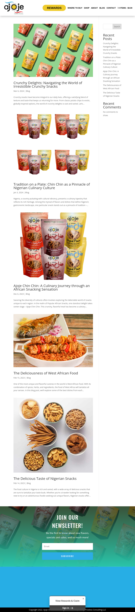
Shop (86, 8)
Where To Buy (75, 8)
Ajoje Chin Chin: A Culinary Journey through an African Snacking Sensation (51, 287)
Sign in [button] (67, 608)
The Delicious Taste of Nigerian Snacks (44, 478)
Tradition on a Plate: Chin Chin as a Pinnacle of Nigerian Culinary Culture (51, 186)
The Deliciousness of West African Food (45, 373)
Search (117, 26)
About (94, 8)
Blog (102, 8)
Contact (111, 8)
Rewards (54, 7)
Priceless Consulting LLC (95, 609)
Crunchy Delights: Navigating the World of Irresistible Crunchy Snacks (47, 84)
